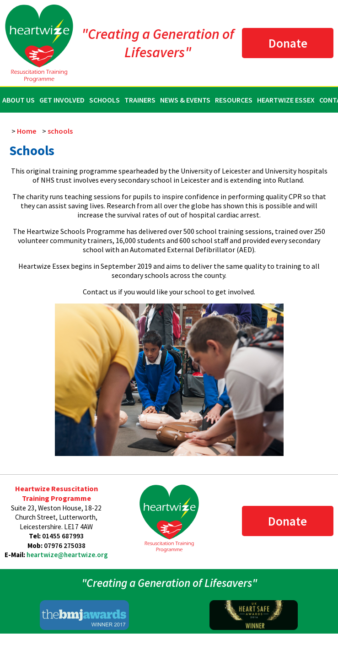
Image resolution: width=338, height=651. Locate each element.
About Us (18, 99)
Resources (233, 99)
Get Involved (62, 99)
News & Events (185, 99)
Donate (287, 43)
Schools (104, 99)
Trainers (140, 99)
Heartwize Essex (286, 99)
